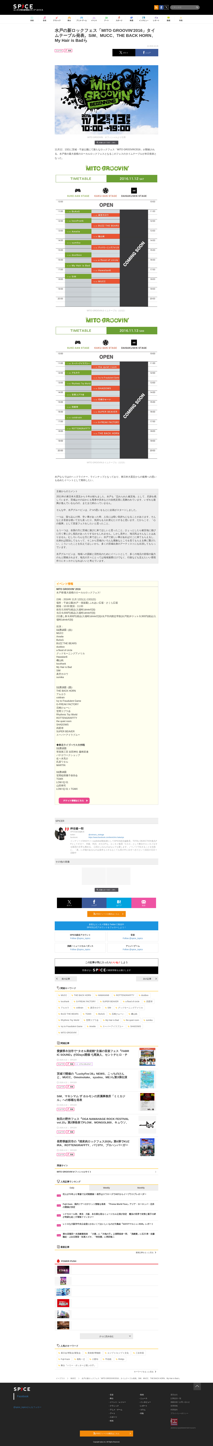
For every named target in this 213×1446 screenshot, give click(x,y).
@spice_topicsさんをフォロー (27, 1407)
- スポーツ (113, 1417)
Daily (72, 1188)
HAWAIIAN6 (102, 995)
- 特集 (141, 1413)
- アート (112, 1413)
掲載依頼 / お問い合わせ (180, 1402)
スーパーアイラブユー (111, 1026)
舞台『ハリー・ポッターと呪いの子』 (77, 1365)
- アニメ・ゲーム (115, 1410)
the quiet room (131, 1020)
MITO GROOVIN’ (67, 1032)
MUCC (62, 995)
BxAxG (100, 1014)
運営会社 (174, 1395)
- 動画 (141, 1395)
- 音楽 (111, 1395)
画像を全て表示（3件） (106, 142)
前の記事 (63, 979)
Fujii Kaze (64, 1359)
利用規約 (174, 1410)
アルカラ (63, 1007)
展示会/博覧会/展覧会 (69, 1353)
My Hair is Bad (111, 1020)
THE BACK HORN (81, 995)
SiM (108, 1007)
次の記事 (150, 979)
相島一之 (79, 1359)
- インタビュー (145, 1402)
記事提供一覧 (176, 1398)
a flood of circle (131, 1001)
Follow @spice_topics (80, 938)
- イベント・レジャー (117, 1402)
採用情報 (174, 1406)
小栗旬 (93, 1359)
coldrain (78, 1007)
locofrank (63, 1001)
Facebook (23, 1396)
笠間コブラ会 (91, 1020)
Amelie (91, 1026)
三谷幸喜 (138, 1353)
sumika (148, 1020)
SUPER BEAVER (109, 1001)
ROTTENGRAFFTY (124, 995)
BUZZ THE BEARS (68, 1014)
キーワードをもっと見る (145, 1372)
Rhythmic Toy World (68, 1020)
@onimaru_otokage (96, 835)
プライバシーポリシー (179, 1413)
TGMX (87, 1014)
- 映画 (111, 1421)
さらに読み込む (115, 1336)
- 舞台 (111, 1398)
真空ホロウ (94, 1007)
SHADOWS (134, 1026)
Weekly (106, 1188)
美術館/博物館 (93, 1353)
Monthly (141, 1188)
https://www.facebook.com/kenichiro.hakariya (106, 837)
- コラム (142, 1410)
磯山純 (133, 1014)
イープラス (60, 1378)
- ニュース (143, 1398)
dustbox (144, 995)
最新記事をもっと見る (146, 1253)
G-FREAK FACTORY (85, 1001)
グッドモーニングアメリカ (129, 1007)
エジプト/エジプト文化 (117, 1353)
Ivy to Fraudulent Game (70, 1026)
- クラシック (114, 1406)
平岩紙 (107, 1359)
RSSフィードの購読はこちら (108, 914)
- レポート (143, 1406)
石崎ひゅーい (116, 1014)
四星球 (148, 1001)
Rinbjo (120, 1359)
